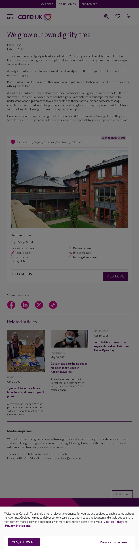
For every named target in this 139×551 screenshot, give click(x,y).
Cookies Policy (113, 522)
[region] (69, 529)
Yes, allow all (24, 542)
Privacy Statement (17, 526)
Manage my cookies (113, 542)
